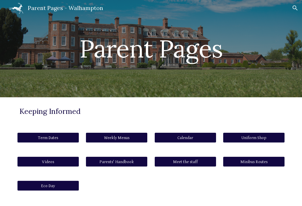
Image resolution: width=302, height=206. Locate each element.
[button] (295, 8)
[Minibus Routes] (254, 161)
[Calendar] (185, 137)
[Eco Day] (48, 185)
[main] (151, 48)
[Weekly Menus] (116, 137)
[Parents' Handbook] (116, 161)
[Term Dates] (48, 137)
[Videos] (48, 161)
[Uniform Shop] (254, 137)
